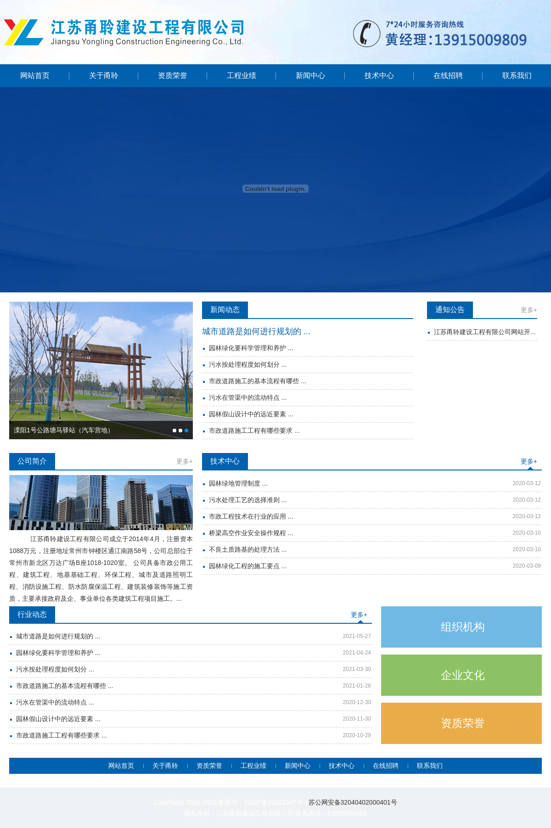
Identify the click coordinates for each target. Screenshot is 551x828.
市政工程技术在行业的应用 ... (251, 516)
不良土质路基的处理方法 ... (248, 549)
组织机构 (463, 627)
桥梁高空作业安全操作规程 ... (251, 533)
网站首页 (35, 75)
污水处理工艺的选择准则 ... (248, 500)
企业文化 (463, 675)
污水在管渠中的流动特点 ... (248, 397)
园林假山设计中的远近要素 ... (251, 414)
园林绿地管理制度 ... (238, 483)
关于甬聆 (103, 75)
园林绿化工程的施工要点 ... (248, 566)
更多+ (529, 309)
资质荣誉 (172, 75)
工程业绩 (241, 75)
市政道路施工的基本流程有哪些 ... (257, 381)
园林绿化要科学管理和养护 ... (251, 348)
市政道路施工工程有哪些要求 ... (254, 430)
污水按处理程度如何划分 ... (248, 364)
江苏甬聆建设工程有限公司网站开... (485, 332)
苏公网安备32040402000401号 (353, 802)
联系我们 (517, 75)
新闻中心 (310, 75)
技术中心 (379, 75)
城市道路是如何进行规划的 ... (256, 331)
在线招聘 (448, 75)
